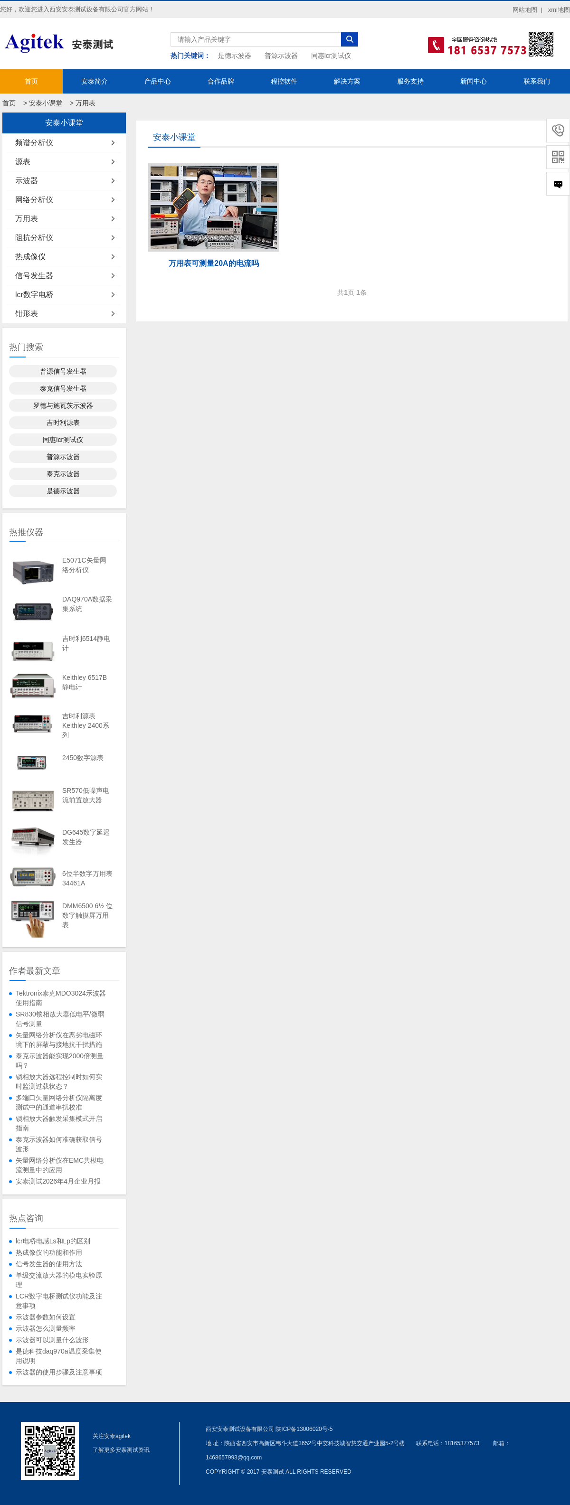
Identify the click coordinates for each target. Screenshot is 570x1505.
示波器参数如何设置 (46, 1317)
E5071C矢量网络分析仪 (84, 565)
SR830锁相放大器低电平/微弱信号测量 (60, 1018)
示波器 (26, 181)
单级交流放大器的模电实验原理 (59, 1280)
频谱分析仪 (34, 143)
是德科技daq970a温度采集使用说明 (59, 1355)
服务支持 (410, 81)
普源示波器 (281, 55)
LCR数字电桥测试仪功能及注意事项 (59, 1300)
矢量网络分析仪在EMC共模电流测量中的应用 (60, 1165)
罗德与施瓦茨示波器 (63, 405)
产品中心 (157, 81)
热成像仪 (30, 257)
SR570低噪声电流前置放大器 (85, 795)
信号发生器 (34, 276)
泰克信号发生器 (63, 388)
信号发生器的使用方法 (49, 1264)
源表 (22, 162)
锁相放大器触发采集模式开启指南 (59, 1123)
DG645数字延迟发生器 (86, 837)
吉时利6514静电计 (86, 643)
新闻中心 (473, 81)
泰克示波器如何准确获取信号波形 (59, 1144)
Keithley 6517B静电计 (84, 682)
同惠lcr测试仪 (331, 55)
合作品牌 (221, 81)
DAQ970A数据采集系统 (87, 603)
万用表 (85, 103)
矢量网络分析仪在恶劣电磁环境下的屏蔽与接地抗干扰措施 (59, 1039)
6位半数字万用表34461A (87, 878)
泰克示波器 (63, 474)
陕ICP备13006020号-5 (304, 1429)
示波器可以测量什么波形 (52, 1340)
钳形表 (26, 314)
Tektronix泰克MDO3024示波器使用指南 (61, 997)
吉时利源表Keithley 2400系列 (85, 725)
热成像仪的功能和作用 (49, 1252)
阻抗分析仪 (34, 238)
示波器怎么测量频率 (46, 1328)
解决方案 (347, 81)
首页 (31, 81)
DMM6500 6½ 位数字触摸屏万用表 (87, 915)
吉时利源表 (63, 422)
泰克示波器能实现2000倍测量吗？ (60, 1060)
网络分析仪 (34, 200)
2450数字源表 (83, 758)
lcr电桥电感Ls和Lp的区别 (53, 1241)
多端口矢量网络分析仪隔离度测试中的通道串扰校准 (59, 1102)
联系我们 (536, 81)
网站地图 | (527, 9)
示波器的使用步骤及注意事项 (59, 1372)
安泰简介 (94, 81)
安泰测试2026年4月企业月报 (58, 1181)
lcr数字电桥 (34, 295)
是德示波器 (234, 55)
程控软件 (284, 81)
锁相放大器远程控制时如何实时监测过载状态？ (59, 1081)
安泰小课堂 (45, 103)
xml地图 (559, 9)
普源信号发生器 (63, 371)
